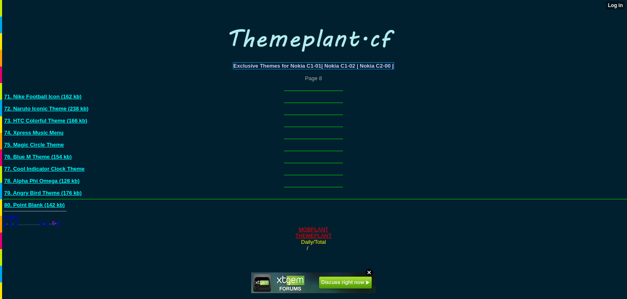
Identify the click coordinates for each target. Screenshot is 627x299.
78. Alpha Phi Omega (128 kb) (42, 181)
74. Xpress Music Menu (34, 133)
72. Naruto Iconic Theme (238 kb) (46, 108)
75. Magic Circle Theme (34, 145)
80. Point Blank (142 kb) (34, 205)
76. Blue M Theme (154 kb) (38, 157)
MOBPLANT (313, 229)
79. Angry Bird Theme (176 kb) (43, 193)
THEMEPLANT (313, 236)
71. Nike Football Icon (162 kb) (42, 96)
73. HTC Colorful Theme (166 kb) (45, 121)
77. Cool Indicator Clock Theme (44, 169)
